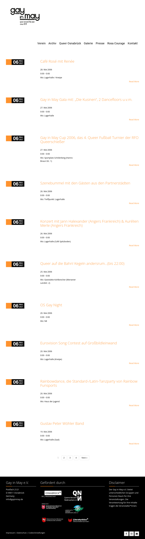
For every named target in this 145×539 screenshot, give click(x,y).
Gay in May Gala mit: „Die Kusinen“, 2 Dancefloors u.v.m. (86, 99)
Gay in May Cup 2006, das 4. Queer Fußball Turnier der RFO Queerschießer (89, 139)
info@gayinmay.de (14, 499)
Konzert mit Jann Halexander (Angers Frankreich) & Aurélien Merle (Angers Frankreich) (89, 223)
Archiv (52, 43)
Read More (134, 81)
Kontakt (133, 43)
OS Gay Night (51, 304)
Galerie (88, 43)
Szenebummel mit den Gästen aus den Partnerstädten (85, 183)
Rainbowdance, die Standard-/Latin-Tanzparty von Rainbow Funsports (88, 383)
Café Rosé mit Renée (57, 61)
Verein (41, 43)
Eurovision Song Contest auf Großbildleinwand (78, 343)
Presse (100, 43)
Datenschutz (22, 533)
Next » (84, 458)
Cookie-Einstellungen (36, 533)
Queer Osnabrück (70, 43)
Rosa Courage (116, 43)
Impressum (10, 533)
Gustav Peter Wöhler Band (62, 423)
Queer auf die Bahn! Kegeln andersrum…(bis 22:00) (82, 263)
